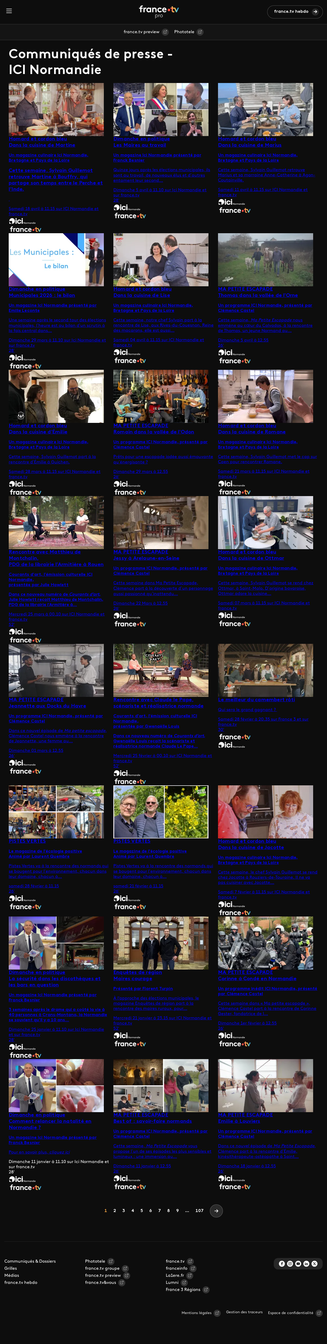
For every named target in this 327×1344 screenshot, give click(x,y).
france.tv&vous (100, 1283)
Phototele (184, 32)
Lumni (172, 1283)
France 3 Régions (183, 1290)
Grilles (10, 1268)
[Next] (216, 1210)
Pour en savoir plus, (29, 1152)
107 (199, 1211)
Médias (11, 1276)
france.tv (175, 1261)
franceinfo (176, 1268)
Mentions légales (196, 1313)
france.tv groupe (102, 1268)
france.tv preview (142, 32)
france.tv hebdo (291, 12)
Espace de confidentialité (290, 1313)
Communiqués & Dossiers (30, 1261)
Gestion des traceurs (244, 1312)
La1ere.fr (175, 1276)
